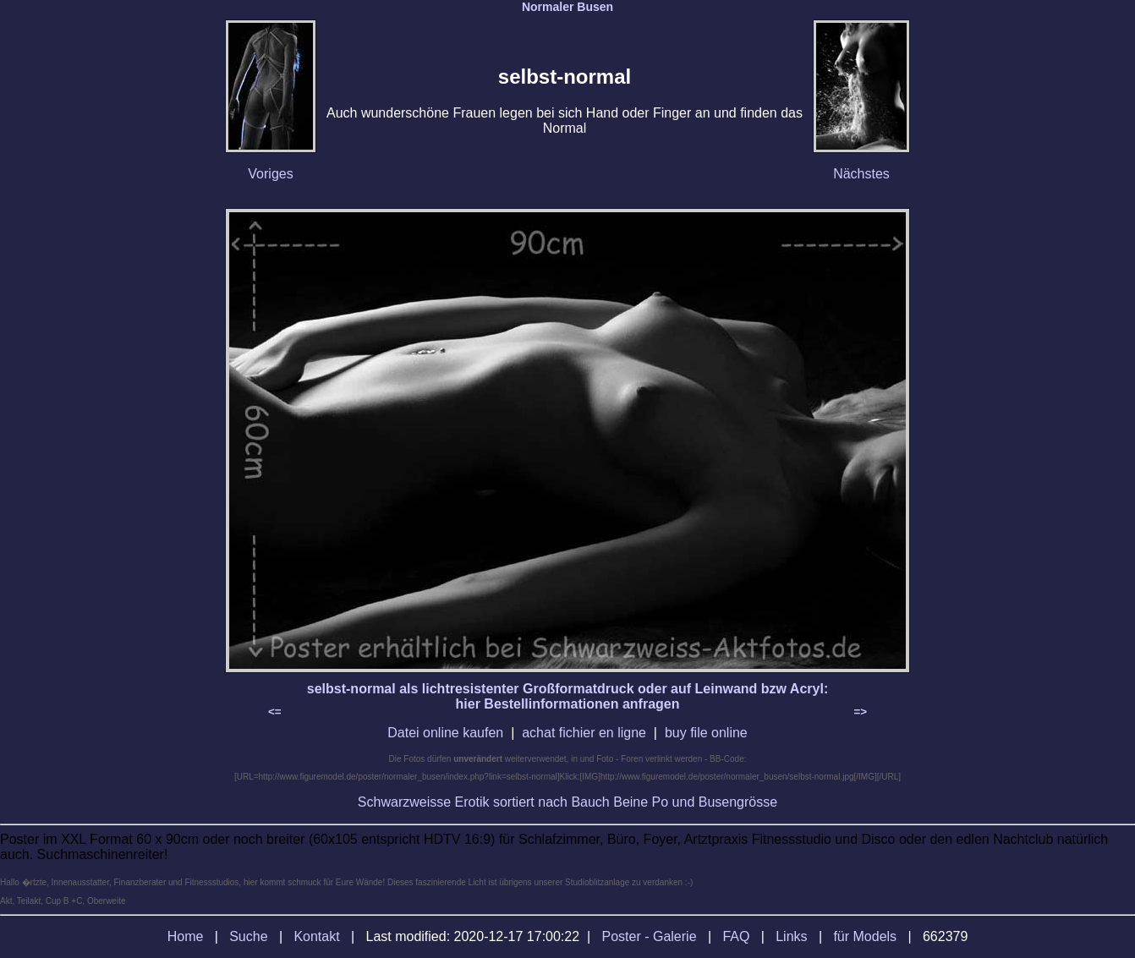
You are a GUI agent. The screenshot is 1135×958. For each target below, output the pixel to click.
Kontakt (316, 936)
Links (791, 936)
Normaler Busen (567, 7)
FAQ (735, 936)
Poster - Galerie (649, 936)
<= (275, 711)
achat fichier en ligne (584, 732)
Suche (248, 936)
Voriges (270, 174)
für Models (864, 936)
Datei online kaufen (445, 732)
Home (185, 936)
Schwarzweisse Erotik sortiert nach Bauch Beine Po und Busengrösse (567, 802)
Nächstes (861, 174)
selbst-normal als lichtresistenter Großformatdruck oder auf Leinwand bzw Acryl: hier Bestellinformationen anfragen (567, 696)
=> (860, 711)
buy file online (706, 732)
